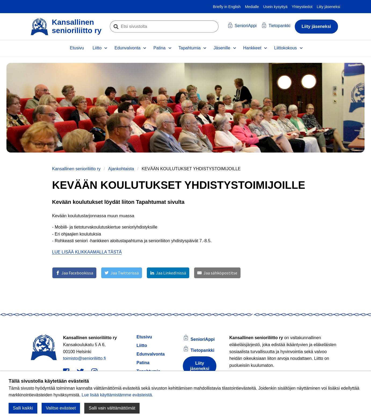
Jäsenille (221, 48)
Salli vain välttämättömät (112, 408)
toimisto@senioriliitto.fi (84, 358)
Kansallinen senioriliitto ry (76, 168)
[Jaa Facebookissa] (74, 272)
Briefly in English (227, 7)
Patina (159, 48)
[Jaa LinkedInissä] (168, 272)
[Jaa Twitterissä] (121, 272)
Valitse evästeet (61, 408)
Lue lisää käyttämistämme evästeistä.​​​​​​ (117, 395)
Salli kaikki (23, 408)
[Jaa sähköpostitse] (217, 272)
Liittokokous (285, 48)
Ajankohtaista (121, 168)
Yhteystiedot (302, 7)
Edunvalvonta (127, 48)
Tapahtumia (190, 48)
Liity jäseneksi (328, 7)
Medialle (252, 7)
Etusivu (77, 48)
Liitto (97, 48)
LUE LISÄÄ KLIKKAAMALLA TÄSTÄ (87, 252)
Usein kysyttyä (275, 7)
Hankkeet (252, 48)
